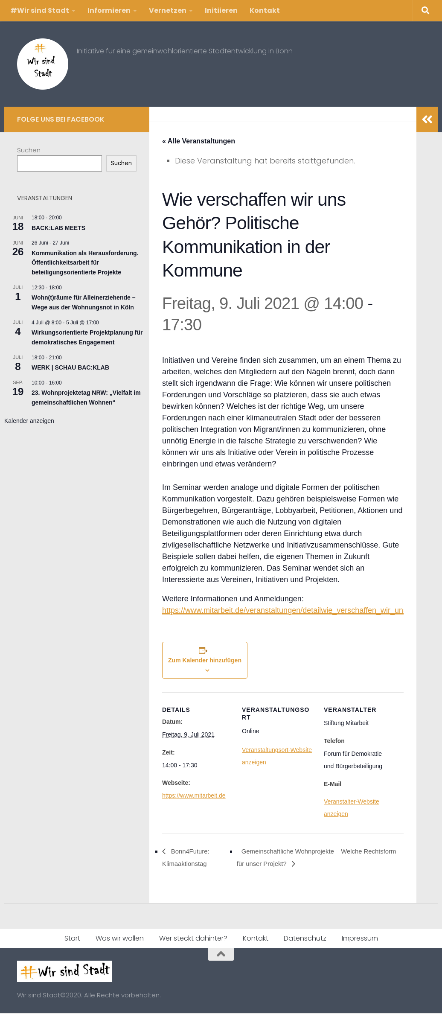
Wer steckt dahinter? (193, 939)
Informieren (109, 10)
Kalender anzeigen (29, 420)
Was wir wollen (120, 939)
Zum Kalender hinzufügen (204, 660)
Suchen (29, 150)
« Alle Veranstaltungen (198, 141)
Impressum (360, 939)
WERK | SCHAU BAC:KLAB (70, 367)
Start (72, 939)
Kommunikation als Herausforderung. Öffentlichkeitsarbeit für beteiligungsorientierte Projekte (85, 263)
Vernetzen (167, 10)
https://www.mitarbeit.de (194, 796)
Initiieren (221, 10)
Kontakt (265, 10)
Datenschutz (305, 939)
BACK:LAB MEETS (58, 227)
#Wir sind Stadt (39, 10)
